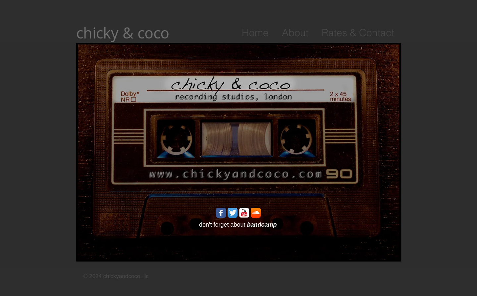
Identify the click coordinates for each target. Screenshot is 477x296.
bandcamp (262, 224)
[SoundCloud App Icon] (256, 213)
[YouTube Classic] (244, 213)
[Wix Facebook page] (221, 213)
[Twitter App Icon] (233, 213)
